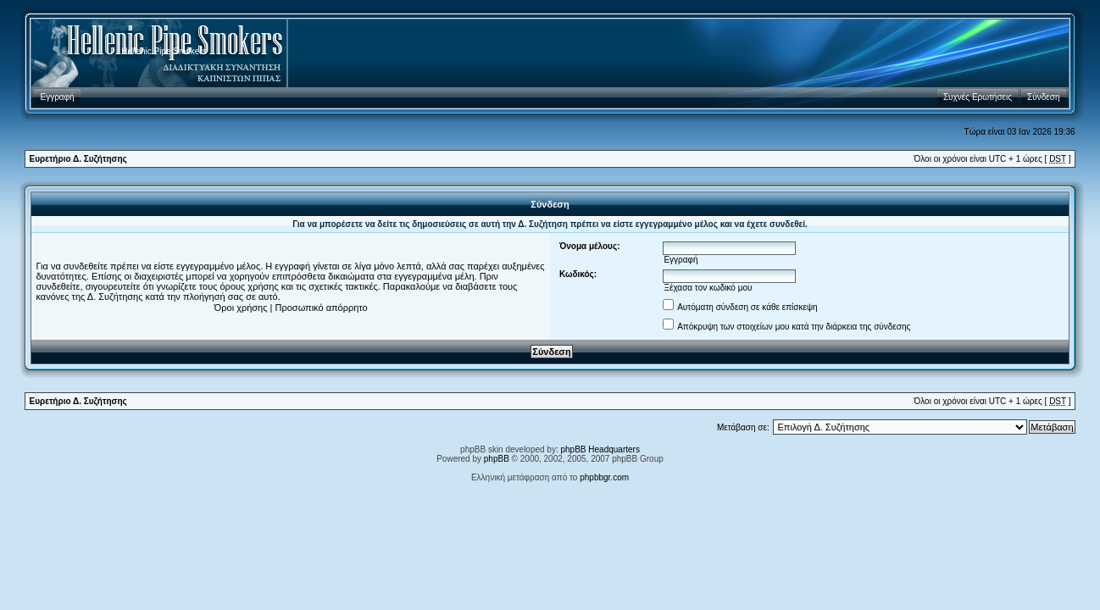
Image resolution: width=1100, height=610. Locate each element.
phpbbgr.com (604, 477)
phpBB (496, 458)
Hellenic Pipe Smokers (164, 51)
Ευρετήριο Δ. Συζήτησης (77, 159)
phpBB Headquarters (600, 449)
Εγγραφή (680, 259)
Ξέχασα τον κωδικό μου (708, 287)
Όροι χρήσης (241, 307)
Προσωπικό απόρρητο (321, 307)
